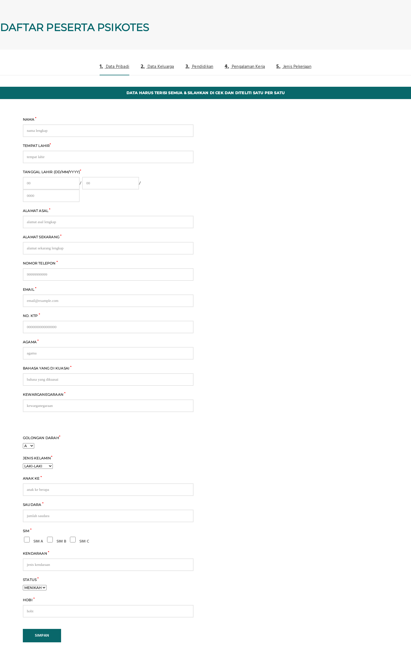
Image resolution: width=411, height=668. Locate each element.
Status (31, 579)
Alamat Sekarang (42, 236)
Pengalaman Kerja (245, 66)
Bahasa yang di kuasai (47, 367)
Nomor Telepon (40, 262)
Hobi (29, 599)
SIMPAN (42, 635)
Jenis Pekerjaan (293, 66)
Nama (29, 119)
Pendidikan (199, 66)
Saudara (33, 504)
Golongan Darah (41, 437)
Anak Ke (32, 478)
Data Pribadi (114, 66)
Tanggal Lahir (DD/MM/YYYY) (52, 171)
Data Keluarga (157, 66)
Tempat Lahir (37, 145)
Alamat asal (37, 210)
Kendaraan (36, 553)
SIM (27, 530)
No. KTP (31, 315)
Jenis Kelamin (37, 457)
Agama (31, 341)
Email (29, 289)
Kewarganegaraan (44, 394)
